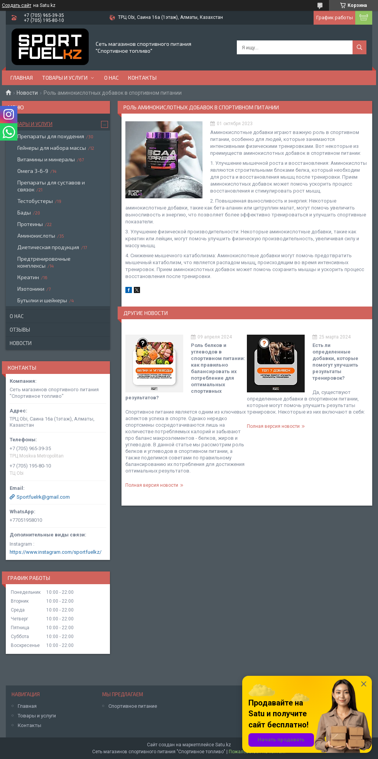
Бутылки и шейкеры (42, 300)
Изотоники (30, 288)
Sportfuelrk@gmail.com (43, 497)
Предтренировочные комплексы (44, 262)
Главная (21, 77)
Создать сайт (16, 5)
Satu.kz (223, 744)
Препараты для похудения (50, 136)
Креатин (28, 277)
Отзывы (20, 330)
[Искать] (359, 47)
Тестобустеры (35, 201)
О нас (111, 77)
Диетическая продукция (48, 247)
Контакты (142, 77)
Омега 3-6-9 (32, 171)
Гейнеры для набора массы (51, 147)
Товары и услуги (65, 77)
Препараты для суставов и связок (51, 186)
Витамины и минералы (46, 159)
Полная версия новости (151, 485)
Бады (24, 212)
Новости (27, 93)
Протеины (30, 224)
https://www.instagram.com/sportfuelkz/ (55, 552)
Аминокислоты (36, 235)
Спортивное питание (132, 706)
